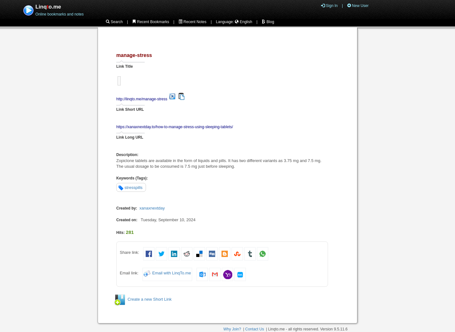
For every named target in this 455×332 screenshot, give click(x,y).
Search (114, 22)
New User (358, 5)
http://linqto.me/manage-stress (141, 99)
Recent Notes (192, 22)
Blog (268, 22)
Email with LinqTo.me (171, 273)
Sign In (329, 5)
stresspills (133, 187)
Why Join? (232, 329)
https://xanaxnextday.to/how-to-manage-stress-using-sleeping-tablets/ (174, 127)
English (243, 22)
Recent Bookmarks (150, 22)
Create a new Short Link (150, 299)
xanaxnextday (152, 208)
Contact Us (254, 329)
